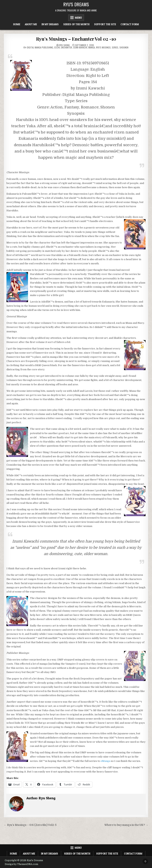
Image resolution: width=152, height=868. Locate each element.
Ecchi (57, 47)
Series (115, 47)
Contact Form (130, 24)
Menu (78, 17)
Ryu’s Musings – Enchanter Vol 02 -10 (76, 39)
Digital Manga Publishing (40, 47)
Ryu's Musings (103, 47)
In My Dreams (50, 24)
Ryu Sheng (64, 45)
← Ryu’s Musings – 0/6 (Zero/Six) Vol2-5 (30, 825)
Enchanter (66, 47)
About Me (31, 24)
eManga (105, 761)
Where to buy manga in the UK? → (126, 825)
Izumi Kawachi (80, 47)
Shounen (123, 47)
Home (16, 24)
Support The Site (105, 24)
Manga (91, 47)
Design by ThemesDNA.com (21, 864)
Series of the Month (76, 24)
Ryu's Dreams (76, 4)
